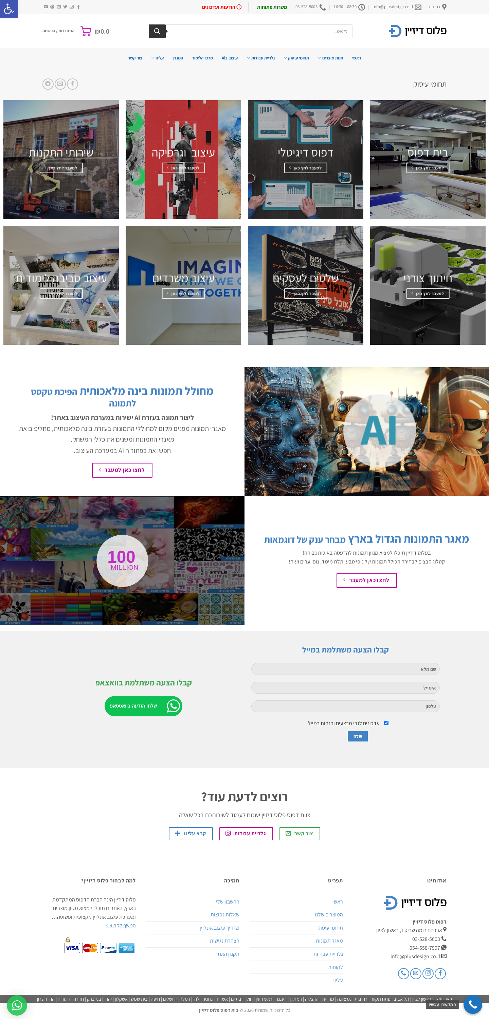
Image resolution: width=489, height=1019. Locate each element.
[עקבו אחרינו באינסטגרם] (72, 7)
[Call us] (403, 973)
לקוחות (335, 967)
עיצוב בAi (230, 58)
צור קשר (135, 58)
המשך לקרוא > (121, 925)
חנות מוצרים (330, 58)
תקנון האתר (227, 954)
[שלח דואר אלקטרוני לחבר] (60, 84)
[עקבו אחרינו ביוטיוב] (46, 7)
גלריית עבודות (260, 58)
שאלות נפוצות (225, 914)
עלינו (157, 58)
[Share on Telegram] (48, 84)
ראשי (356, 58)
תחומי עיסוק (296, 58)
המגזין (178, 58)
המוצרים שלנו (329, 914)
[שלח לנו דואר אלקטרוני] (59, 7)
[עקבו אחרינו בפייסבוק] (78, 7)
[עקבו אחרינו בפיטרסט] (52, 7)
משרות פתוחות (272, 7)
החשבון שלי (227, 901)
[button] (9, 9)
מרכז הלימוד (202, 58)
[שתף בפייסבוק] (72, 84)
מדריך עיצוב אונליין (219, 927)
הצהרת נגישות (224, 940)
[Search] (157, 31)
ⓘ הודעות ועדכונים (221, 7)
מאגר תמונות (329, 940)
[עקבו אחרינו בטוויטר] (65, 7)
